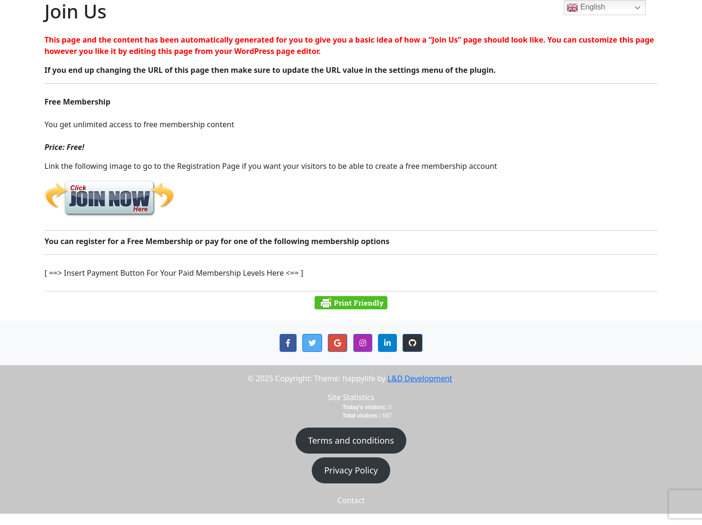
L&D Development (419, 378)
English (586, 7)
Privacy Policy (351, 470)
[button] (288, 343)
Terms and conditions (351, 440)
